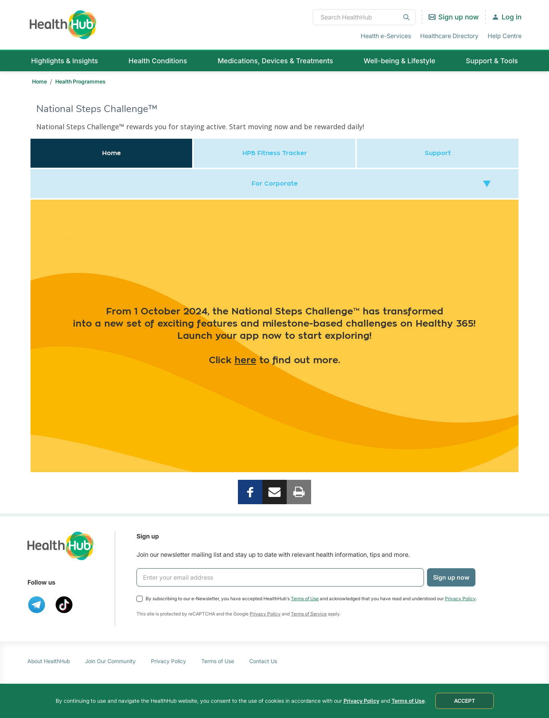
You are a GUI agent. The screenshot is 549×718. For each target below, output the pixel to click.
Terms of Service (309, 614)
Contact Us (263, 661)
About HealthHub (48, 661)
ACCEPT (464, 700)
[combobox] (364, 17)
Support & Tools (492, 61)
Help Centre (505, 36)
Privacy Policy (460, 598)
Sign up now (458, 17)
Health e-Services (386, 36)
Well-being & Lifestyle (399, 61)
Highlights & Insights (64, 61)
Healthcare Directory (449, 36)
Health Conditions (157, 61)
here (245, 360)
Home (39, 81)
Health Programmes (80, 81)
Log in (512, 17)
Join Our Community (110, 661)
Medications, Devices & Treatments (275, 61)
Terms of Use (305, 598)
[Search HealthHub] (364, 17)
